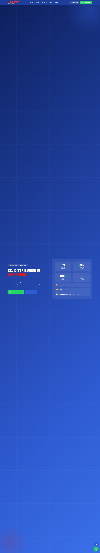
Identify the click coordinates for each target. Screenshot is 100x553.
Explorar (50, 549)
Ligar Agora (31, 292)
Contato (56, 2)
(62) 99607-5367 (74, 2)
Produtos (37, 2)
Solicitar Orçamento (86, 2)
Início (31, 2)
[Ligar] (96, 544)
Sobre (50, 2)
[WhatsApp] (96, 549)
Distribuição (44, 2)
